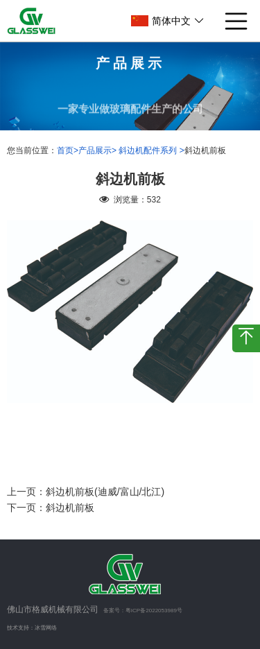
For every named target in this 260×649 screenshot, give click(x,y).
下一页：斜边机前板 (50, 507)
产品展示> (98, 150)
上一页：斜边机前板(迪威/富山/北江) (85, 491)
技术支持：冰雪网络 (32, 628)
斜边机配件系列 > (151, 150)
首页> (67, 150)
